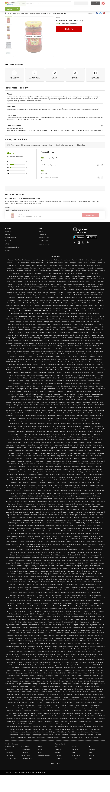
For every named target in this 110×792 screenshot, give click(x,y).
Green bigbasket (10, 238)
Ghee (40, 747)
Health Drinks (26, 750)
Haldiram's (58, 758)
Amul (56, 747)
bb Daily (7, 250)
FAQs (41, 231)
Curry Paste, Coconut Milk (68, 201)
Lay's (90, 758)
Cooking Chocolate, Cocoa (48, 201)
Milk (6, 750)
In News (7, 235)
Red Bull (58, 750)
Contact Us (42, 235)
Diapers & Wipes (27, 758)
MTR (90, 747)
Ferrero (74, 758)
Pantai (58, 17)
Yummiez (58, 752)
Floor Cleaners (10, 755)
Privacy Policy (9, 241)
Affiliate (7, 244)
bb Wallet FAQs (44, 238)
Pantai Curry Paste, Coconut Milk (21, 210)
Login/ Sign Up (96, 3)
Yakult (90, 752)
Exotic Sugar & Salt (84, 201)
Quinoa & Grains (36, 203)
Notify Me (69, 29)
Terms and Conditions (12, 247)
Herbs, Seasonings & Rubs (20, 203)
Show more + (55, 763)
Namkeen (24, 752)
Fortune (91, 755)
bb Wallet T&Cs (44, 241)
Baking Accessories (12, 201)
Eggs (40, 752)
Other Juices (25, 755)
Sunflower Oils (9, 747)
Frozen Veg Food (10, 758)
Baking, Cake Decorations (29, 201)
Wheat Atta (25, 747)
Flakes (40, 750)
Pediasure (92, 750)
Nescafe (74, 747)
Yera (73, 752)
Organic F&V (9, 752)
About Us (8, 231)
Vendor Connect (44, 244)
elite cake (75, 750)
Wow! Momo (76, 755)
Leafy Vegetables (44, 755)
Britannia (58, 755)
